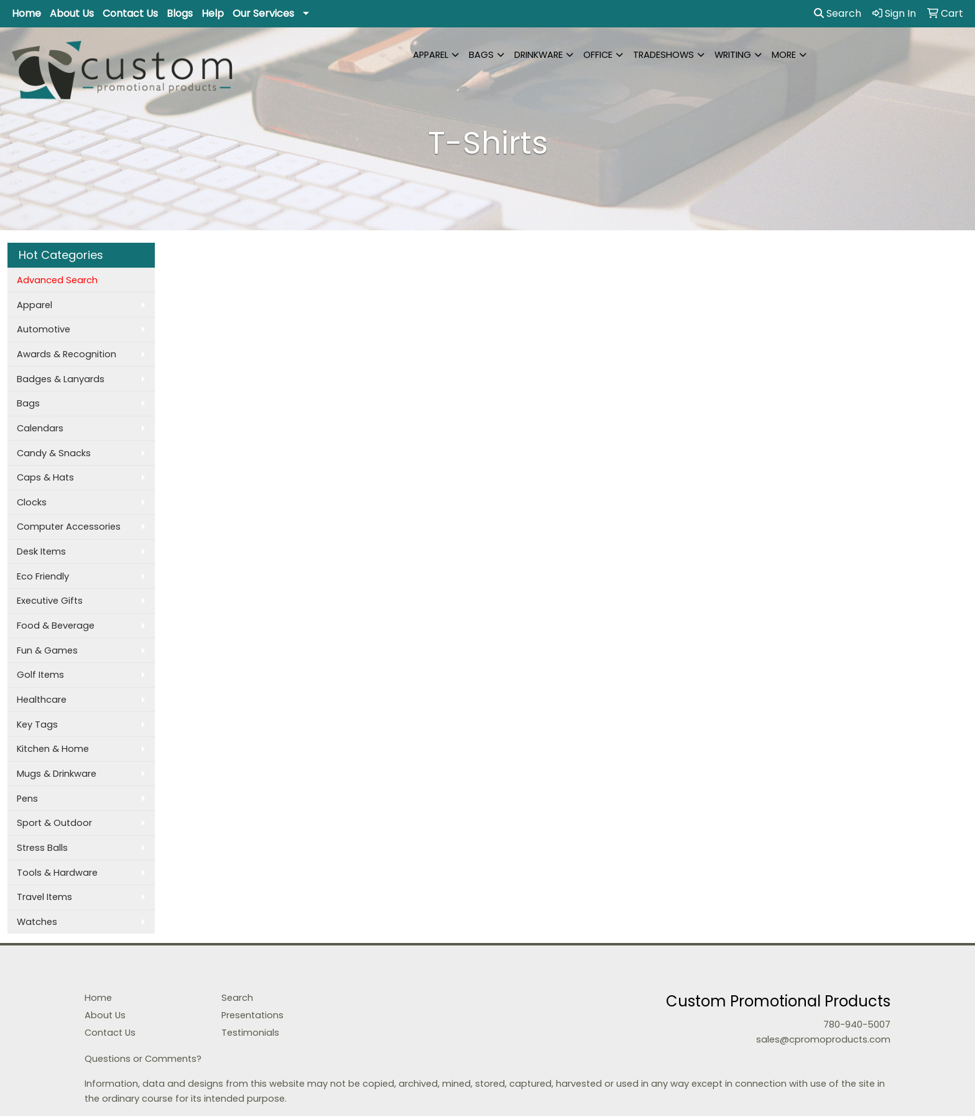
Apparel (430, 55)
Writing (732, 55)
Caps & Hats (45, 477)
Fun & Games (47, 650)
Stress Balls (42, 848)
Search (837, 13)
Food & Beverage (56, 625)
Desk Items (41, 551)
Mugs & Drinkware (56, 773)
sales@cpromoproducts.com (823, 1039)
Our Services (263, 13)
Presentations (252, 1015)
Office (597, 55)
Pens (27, 798)
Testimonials (250, 1032)
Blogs (180, 13)
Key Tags (37, 724)
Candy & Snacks (54, 453)
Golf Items (40, 674)
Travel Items (44, 897)
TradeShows (663, 55)
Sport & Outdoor (54, 823)
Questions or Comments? (143, 1059)
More (784, 55)
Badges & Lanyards (60, 379)
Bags (481, 55)
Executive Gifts (50, 600)
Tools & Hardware (57, 872)
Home (26, 13)
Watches (37, 922)
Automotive (43, 329)
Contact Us (130, 13)
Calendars (40, 428)
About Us (72, 13)
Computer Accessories (69, 526)
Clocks (32, 502)
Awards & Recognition (66, 354)
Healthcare (42, 699)
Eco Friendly (43, 576)
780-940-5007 (856, 1024)
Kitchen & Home (53, 749)
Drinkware (538, 55)
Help (212, 13)
